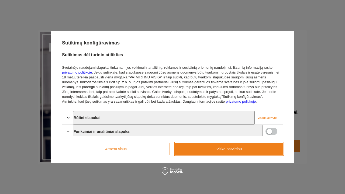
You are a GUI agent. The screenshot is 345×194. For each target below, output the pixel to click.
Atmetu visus (116, 149)
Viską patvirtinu (229, 149)
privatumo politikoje (77, 72)
